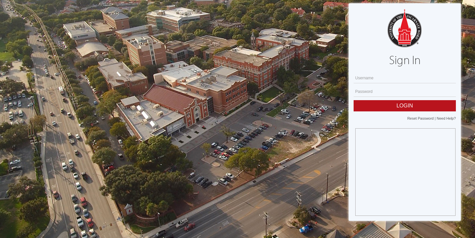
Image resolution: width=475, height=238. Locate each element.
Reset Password (420, 118)
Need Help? (446, 118)
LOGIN (404, 105)
